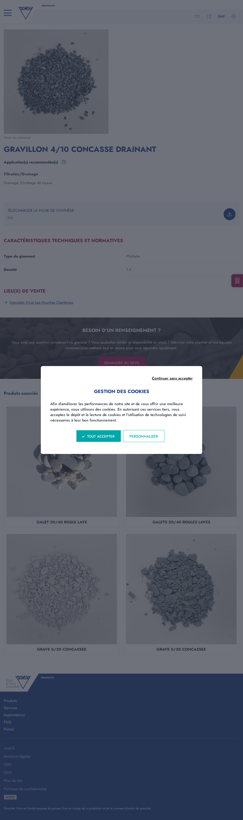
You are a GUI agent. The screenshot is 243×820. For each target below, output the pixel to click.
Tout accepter (101, 436)
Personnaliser (144, 436)
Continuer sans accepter (172, 378)
